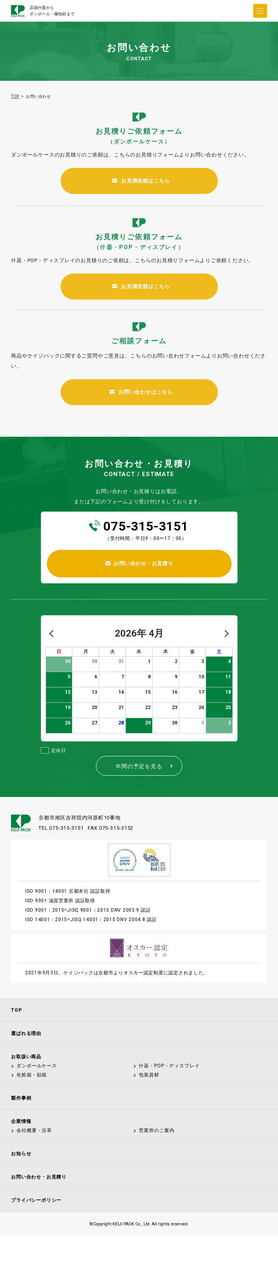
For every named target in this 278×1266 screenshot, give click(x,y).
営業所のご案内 (156, 1131)
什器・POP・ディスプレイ (168, 1066)
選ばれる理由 (26, 1033)
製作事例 (21, 1098)
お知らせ (21, 1153)
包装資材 (148, 1075)
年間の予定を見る (145, 766)
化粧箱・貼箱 (31, 1075)
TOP (15, 96)
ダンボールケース (36, 1066)
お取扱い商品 (26, 1056)
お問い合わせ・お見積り (38, 1177)
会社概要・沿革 (34, 1131)
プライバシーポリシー (36, 1200)
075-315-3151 (145, 526)
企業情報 (21, 1121)
